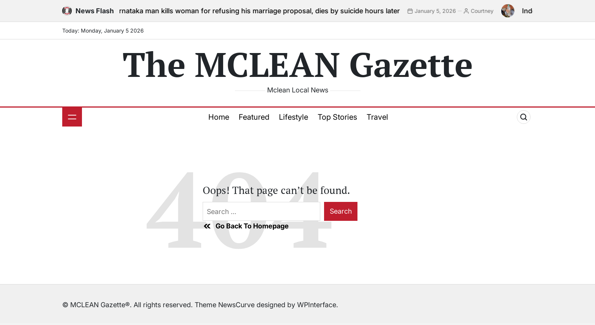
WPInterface (316, 305)
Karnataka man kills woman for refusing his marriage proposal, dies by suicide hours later (259, 11)
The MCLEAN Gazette (298, 64)
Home (218, 117)
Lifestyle (293, 117)
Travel (377, 117)
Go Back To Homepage (246, 226)
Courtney (486, 11)
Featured (254, 117)
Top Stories (337, 117)
